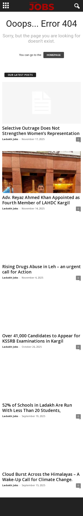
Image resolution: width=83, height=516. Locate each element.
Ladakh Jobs (10, 139)
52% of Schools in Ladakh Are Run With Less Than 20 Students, (37, 407)
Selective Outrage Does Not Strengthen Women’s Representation (40, 130)
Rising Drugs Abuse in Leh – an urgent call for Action (41, 269)
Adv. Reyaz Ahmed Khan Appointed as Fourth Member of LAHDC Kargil (41, 200)
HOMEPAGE (54, 55)
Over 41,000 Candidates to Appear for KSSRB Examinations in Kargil (41, 338)
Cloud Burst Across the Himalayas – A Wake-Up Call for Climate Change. (41, 476)
